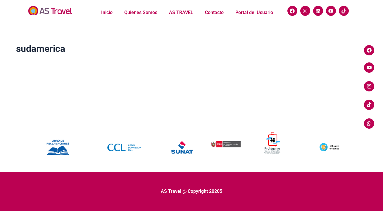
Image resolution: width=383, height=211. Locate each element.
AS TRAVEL (181, 12)
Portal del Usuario (254, 12)
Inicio (107, 12)
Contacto (214, 12)
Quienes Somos (140, 12)
